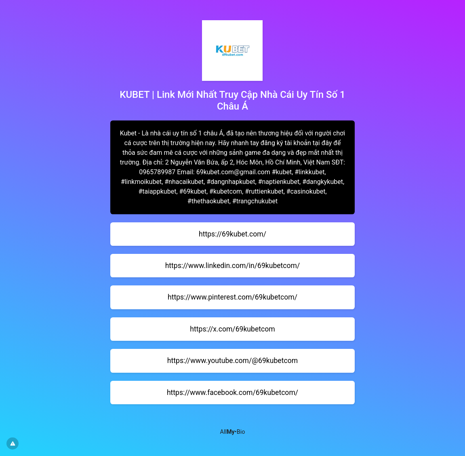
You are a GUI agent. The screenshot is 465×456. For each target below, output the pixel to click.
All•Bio (232, 432)
